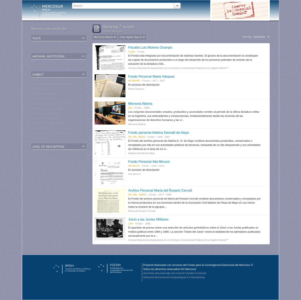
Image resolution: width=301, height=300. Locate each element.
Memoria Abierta (41, 66)
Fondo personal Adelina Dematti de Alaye (158, 132)
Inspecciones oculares (45, 119)
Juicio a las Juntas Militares (48, 124)
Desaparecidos (41, 89)
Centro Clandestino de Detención (51, 133)
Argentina (37, 48)
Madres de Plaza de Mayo (47, 109)
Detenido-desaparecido (45, 94)
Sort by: (247, 36)
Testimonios (39, 138)
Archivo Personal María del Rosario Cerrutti (160, 190)
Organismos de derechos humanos (52, 84)
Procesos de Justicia (44, 99)
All (33, 43)
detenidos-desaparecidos (47, 114)
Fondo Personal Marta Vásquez (151, 76)
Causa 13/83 (39, 128)
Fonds (35, 156)
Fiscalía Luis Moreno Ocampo (150, 47)
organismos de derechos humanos (52, 104)
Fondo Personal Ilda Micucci (149, 161)
